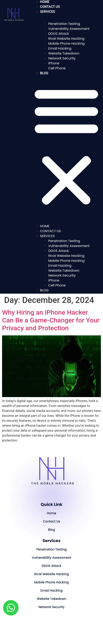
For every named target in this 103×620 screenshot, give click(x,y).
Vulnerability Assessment (69, 28)
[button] (66, 146)
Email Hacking (59, 48)
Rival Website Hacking (66, 38)
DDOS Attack (58, 33)
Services (47, 12)
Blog (44, 73)
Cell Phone (57, 68)
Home (45, 226)
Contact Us (50, 7)
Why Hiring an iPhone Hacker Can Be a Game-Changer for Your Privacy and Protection (50, 320)
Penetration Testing (64, 23)
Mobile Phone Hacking (66, 43)
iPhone (53, 63)
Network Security (62, 58)
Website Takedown (63, 53)
